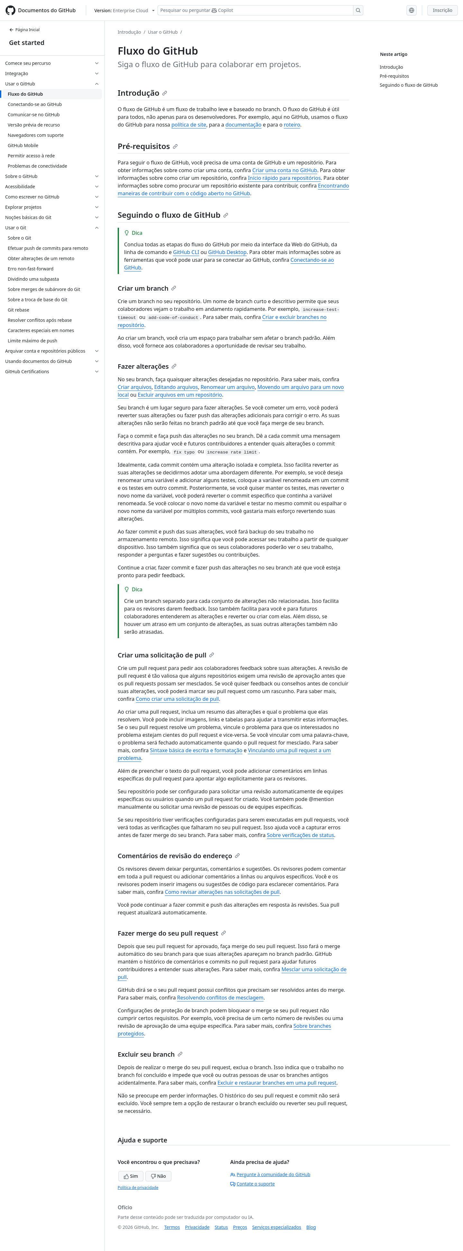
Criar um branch (147, 288)
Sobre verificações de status (300, 835)
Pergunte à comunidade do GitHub (270, 1174)
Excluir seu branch (150, 1054)
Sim (131, 1176)
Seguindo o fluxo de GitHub (173, 214)
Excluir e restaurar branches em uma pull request (276, 1082)
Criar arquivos (134, 387)
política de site (188, 124)
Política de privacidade (138, 1187)
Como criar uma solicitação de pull (177, 698)
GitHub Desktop (227, 252)
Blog (311, 1227)
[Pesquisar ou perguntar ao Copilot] (260, 10)
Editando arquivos (176, 387)
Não (158, 1176)
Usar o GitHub (163, 32)
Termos (172, 1227)
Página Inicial (24, 29)
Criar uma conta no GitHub (284, 170)
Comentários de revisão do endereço (179, 855)
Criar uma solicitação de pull (166, 655)
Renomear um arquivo (228, 387)
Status (221, 1227)
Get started (26, 42)
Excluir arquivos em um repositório (180, 394)
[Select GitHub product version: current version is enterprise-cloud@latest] (124, 10)
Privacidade (197, 1227)
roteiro (292, 124)
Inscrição (442, 10)
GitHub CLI (186, 252)
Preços (240, 1227)
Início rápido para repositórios (284, 177)
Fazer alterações (147, 366)
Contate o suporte (252, 1184)
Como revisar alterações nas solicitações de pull (222, 891)
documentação (243, 124)
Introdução (129, 32)
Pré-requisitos (148, 146)
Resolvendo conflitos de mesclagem (220, 997)
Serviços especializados (276, 1227)
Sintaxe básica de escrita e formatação (196, 750)
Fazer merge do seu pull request (172, 933)
